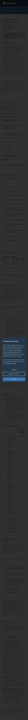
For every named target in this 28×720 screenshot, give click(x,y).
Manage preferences (14, 374)
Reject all (14, 369)
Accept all (14, 379)
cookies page (11, 363)
